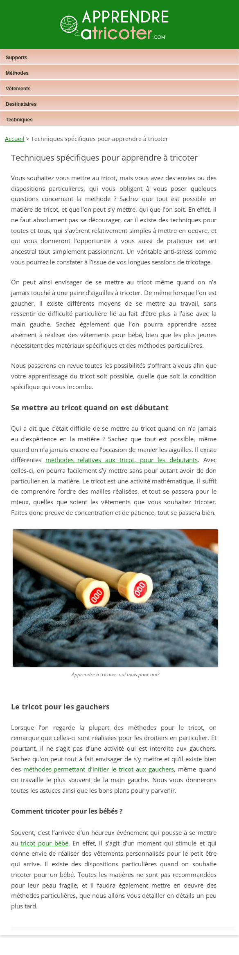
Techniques (19, 120)
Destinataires (21, 104)
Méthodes (17, 73)
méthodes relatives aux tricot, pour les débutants (121, 460)
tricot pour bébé (44, 843)
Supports (16, 57)
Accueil (15, 139)
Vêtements (18, 89)
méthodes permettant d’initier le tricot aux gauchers (98, 769)
